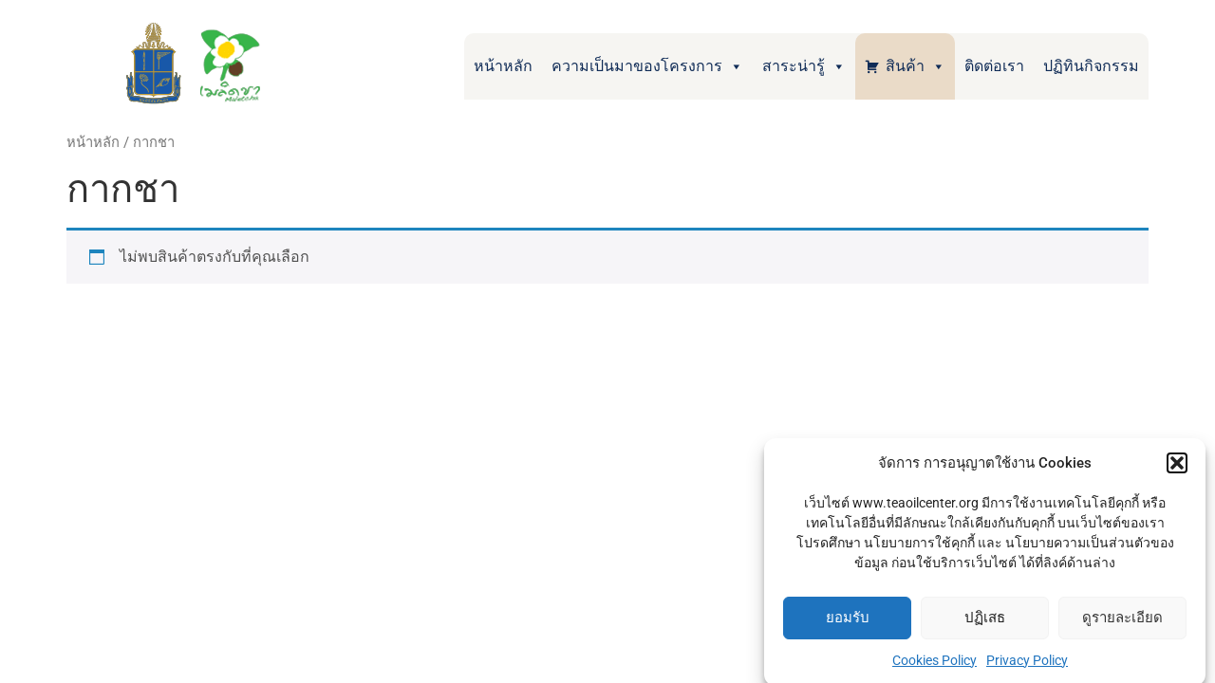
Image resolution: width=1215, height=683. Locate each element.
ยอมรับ (847, 622)
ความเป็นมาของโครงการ (647, 66)
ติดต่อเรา (994, 66)
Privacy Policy (1027, 664)
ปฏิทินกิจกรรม (1091, 66)
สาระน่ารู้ (804, 66)
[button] (1177, 467)
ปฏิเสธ (984, 622)
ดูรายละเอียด (1122, 622)
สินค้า (915, 66)
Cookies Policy (934, 664)
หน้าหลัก (503, 66)
